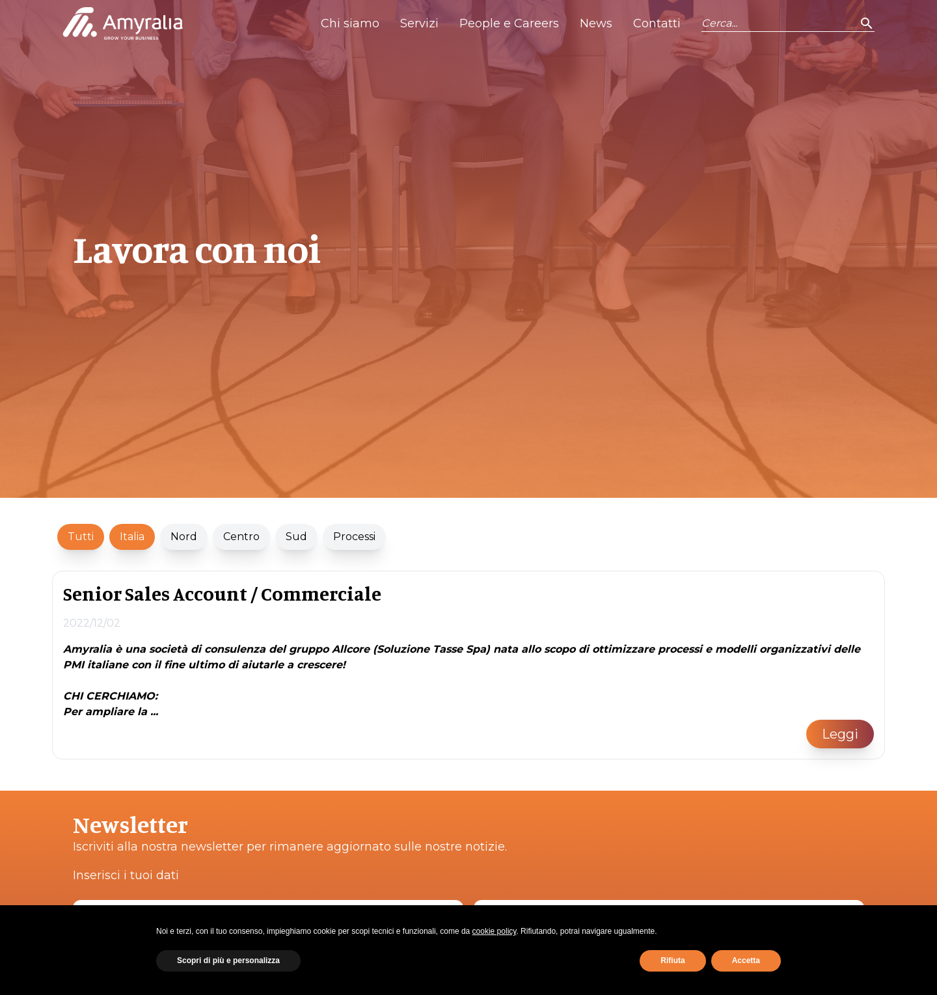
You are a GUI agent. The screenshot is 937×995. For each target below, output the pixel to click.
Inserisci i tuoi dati (126, 875)
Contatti (657, 23)
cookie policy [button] (494, 931)
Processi (354, 536)
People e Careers (509, 23)
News (596, 23)
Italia (132, 536)
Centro (241, 536)
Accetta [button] (746, 960)
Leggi (840, 734)
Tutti (81, 536)
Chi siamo (350, 23)
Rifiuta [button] (672, 960)
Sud (296, 536)
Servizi (419, 23)
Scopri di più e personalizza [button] (228, 960)
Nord (183, 536)
